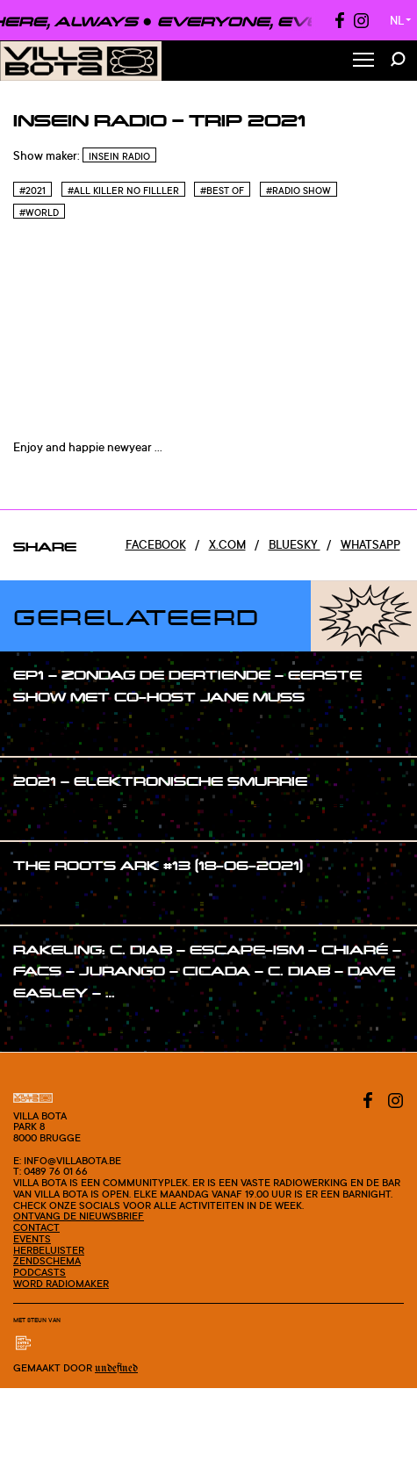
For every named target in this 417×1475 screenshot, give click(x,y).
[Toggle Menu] (363, 61)
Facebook (156, 544)
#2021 (32, 190)
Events (32, 1239)
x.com (227, 544)
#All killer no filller (123, 190)
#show (49, 729)
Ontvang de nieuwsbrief (78, 1216)
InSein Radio (119, 156)
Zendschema (47, 1261)
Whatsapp (370, 544)
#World (39, 212)
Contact (36, 1227)
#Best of (222, 190)
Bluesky (294, 544)
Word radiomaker (61, 1284)
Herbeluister (48, 1250)
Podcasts (39, 1272)
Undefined (116, 1368)
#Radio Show (298, 190)
